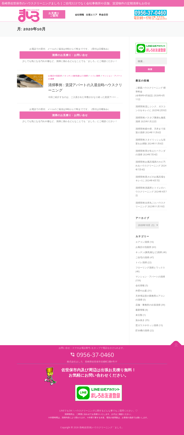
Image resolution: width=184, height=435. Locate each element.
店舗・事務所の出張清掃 (148, 304)
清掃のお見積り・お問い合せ (70, 55)
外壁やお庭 (141, 290)
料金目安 (103, 14)
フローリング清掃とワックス (150, 267)
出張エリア (91, 14)
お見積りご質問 (53, 14)
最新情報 (140, 309)
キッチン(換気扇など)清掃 (76, 76)
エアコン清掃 (142, 242)
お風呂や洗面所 (55, 76)
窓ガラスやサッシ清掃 (147, 325)
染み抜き (140, 320)
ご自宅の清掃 (142, 257)
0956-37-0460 (92, 355)
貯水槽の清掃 (142, 330)
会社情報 (79, 14)
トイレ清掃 (95, 76)
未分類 (139, 315)
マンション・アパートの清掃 (150, 276)
